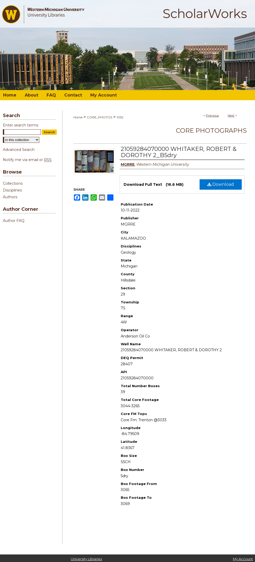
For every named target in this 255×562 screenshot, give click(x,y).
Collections (13, 183)
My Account (243, 559)
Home (77, 117)
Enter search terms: (21, 125)
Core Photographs (211, 130)
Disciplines (12, 190)
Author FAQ (13, 220)
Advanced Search (19, 149)
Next (231, 115)
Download (220, 184)
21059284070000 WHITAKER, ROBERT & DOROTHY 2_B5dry (179, 152)
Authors (10, 197)
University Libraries (86, 559)
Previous (212, 115)
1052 (120, 117)
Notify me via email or (27, 159)
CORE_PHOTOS (99, 117)
